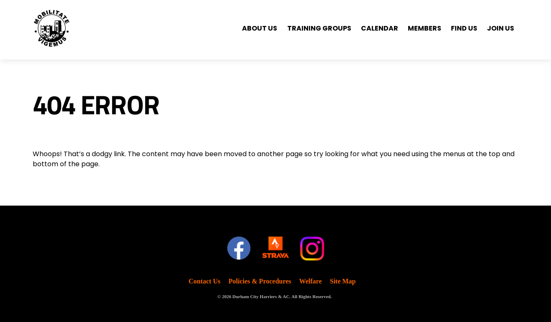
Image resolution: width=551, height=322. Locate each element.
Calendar (379, 28)
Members (424, 28)
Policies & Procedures (260, 281)
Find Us (464, 28)
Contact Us (204, 281)
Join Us (500, 28)
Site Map (343, 281)
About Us (259, 28)
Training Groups (319, 28)
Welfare (310, 281)
